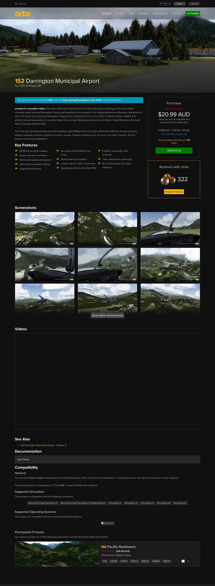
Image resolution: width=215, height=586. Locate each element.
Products (106, 13)
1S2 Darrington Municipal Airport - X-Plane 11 (43, 445)
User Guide (23, 459)
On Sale (120, 13)
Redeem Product (174, 191)
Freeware (143, 13)
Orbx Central (36, 477)
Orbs (131, 13)
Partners (176, 13)
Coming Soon (160, 13)
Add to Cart (174, 150)
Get (193, 13)
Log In (179, 4)
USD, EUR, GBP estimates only (174, 134)
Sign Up (194, 4)
